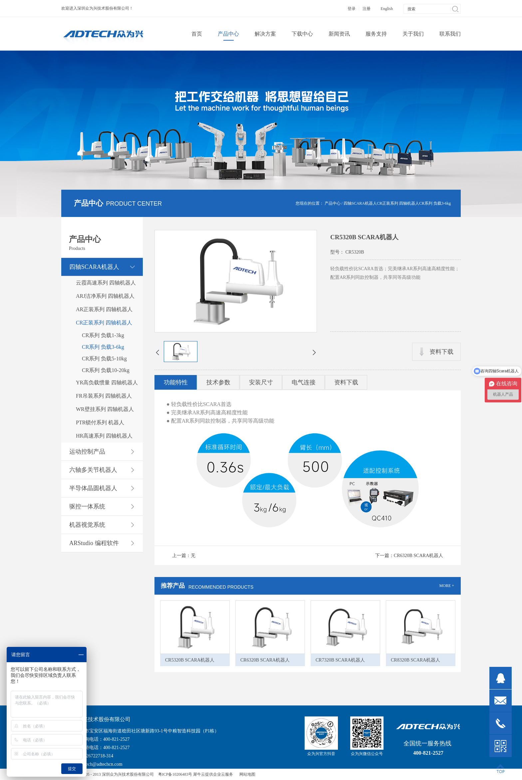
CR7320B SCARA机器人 (340, 660)
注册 (367, 8)
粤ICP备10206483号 (175, 774)
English (387, 8)
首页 (196, 34)
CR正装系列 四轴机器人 (398, 203)
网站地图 (246, 774)
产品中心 (333, 203)
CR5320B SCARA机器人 (189, 660)
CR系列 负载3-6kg (435, 203)
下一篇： (409, 555)
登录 (352, 8)
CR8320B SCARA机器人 (415, 660)
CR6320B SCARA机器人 (265, 660)
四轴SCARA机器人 (360, 203)
